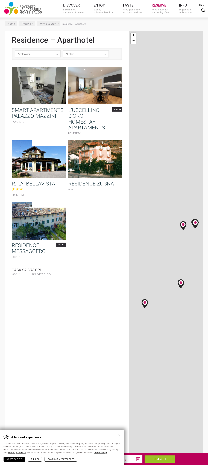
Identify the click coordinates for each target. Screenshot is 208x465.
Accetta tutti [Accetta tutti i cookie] (14, 459)
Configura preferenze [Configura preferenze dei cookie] (61, 459)
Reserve (27, 23)
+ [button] (133, 35)
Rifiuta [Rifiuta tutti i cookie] (35, 459)
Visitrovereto (23, 8)
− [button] (133, 40)
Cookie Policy (100, 452)
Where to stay (48, 23)
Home (11, 23)
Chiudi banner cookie (118, 434)
